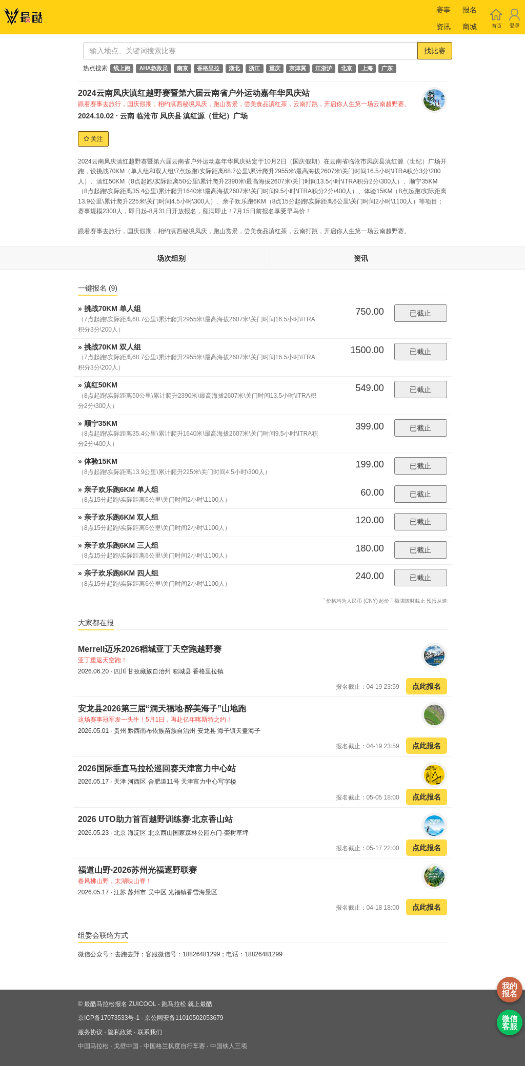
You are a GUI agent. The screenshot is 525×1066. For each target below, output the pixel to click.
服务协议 (90, 1032)
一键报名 (97, 288)
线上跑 (121, 68)
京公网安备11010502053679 (184, 1017)
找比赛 (435, 51)
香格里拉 (208, 68)
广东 (387, 68)
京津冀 (297, 68)
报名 (469, 10)
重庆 (274, 68)
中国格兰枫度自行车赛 (174, 1046)
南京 (182, 68)
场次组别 (171, 258)
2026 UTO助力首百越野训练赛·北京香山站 (155, 819)
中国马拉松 (93, 1046)
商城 (469, 27)
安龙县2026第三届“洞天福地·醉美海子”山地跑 (162, 708)
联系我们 (149, 1032)
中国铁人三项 (228, 1046)
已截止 (420, 313)
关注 (93, 138)
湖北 (234, 68)
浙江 (254, 68)
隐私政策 (120, 1032)
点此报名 (426, 686)
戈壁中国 (126, 1046)
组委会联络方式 (103, 935)
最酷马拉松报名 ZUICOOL (120, 1004)
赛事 (443, 10)
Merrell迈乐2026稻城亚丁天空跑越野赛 (149, 649)
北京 (346, 68)
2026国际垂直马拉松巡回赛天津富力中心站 (157, 768)
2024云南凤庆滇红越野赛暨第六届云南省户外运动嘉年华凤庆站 (194, 93)
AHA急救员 (153, 68)
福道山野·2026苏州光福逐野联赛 (137, 870)
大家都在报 (96, 623)
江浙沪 (323, 68)
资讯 (443, 27)
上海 (367, 68)
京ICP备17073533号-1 (108, 1017)
